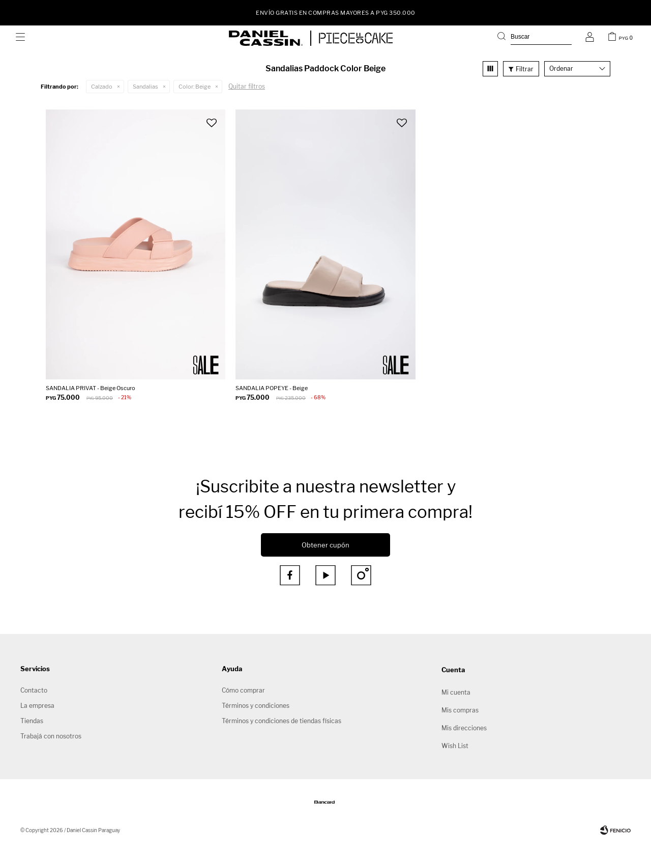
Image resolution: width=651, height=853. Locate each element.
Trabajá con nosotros (50, 736)
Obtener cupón (325, 545)
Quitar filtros (246, 86)
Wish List (454, 746)
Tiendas (31, 721)
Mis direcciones (464, 728)
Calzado (101, 86)
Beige (195, 86)
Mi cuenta (455, 692)
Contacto (33, 690)
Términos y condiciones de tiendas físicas (281, 721)
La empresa (37, 705)
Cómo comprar (243, 690)
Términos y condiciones (255, 705)
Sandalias (145, 86)
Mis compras (460, 710)
